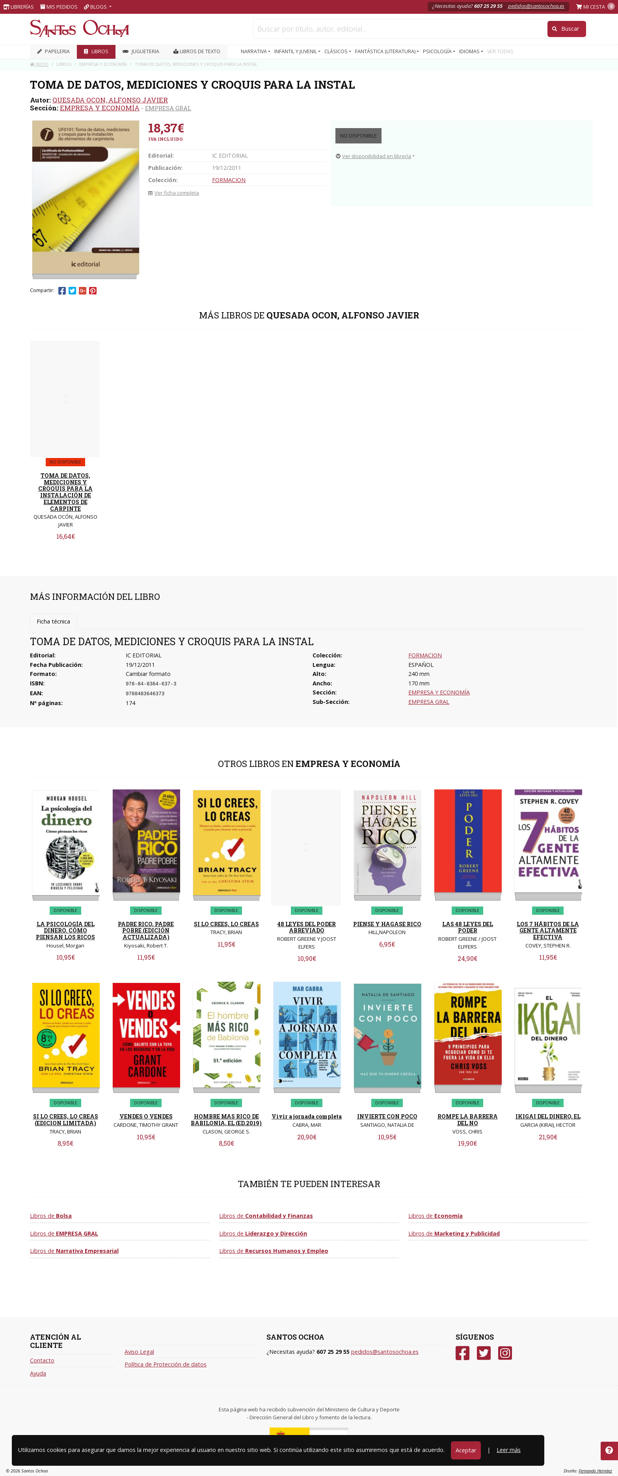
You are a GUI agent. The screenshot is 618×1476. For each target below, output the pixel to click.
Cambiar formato (148, 674)
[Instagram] (505, 1353)
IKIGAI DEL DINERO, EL (548, 1116)
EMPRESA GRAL (168, 108)
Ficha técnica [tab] (53, 621)
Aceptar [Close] (466, 1450)
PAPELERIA (53, 51)
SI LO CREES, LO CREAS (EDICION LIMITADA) (65, 1120)
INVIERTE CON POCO (387, 1116)
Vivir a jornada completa (307, 1116)
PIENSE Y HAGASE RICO (387, 924)
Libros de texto (196, 51)
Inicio (39, 64)
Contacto (42, 1360)
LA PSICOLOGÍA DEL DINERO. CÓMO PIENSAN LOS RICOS (65, 930)
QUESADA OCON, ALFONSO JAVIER (110, 99)
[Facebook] (462, 1353)
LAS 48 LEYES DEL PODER (467, 927)
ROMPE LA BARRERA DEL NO (467, 1120)
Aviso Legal (139, 1351)
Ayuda (38, 1373)
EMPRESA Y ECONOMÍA (100, 107)
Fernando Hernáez (595, 1471)
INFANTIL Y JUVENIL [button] (296, 51)
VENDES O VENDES (146, 1116)
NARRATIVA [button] (254, 51)
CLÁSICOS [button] (336, 51)
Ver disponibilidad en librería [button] (373, 156)
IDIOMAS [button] (470, 51)
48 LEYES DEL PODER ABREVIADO (306, 927)
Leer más (509, 1450)
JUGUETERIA (141, 51)
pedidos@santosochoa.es (536, 5)
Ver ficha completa (173, 192)
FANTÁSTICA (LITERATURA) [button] (386, 51)
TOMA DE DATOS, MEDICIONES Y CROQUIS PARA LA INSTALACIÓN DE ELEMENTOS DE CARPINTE (65, 492)
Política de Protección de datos (166, 1364)
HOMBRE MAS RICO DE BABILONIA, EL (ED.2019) (226, 1120)
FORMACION (229, 180)
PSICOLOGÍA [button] (438, 51)
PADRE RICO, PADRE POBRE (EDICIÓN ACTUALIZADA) (146, 930)
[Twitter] (484, 1353)
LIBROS (96, 51)
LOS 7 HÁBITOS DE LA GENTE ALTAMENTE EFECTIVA (548, 930)
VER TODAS (500, 51)
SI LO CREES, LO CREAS (226, 924)
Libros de (51, 1215)
